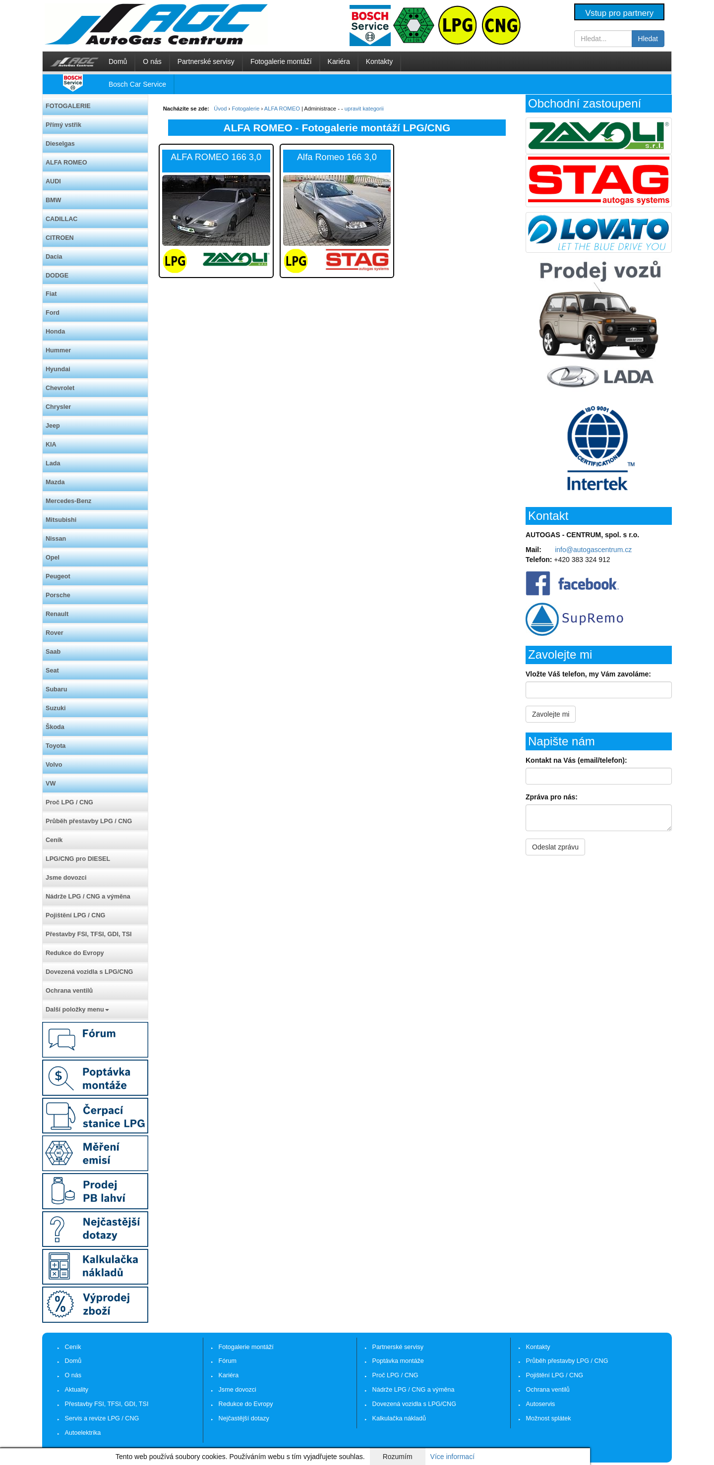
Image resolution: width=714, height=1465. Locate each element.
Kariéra (339, 61)
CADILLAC (61, 219)
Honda (55, 331)
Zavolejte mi (550, 714)
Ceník (54, 840)
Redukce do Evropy (75, 953)
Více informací (452, 1457)
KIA (51, 444)
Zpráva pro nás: (552, 797)
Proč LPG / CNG (69, 802)
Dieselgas (60, 143)
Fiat (51, 293)
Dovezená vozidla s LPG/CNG (89, 971)
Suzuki (56, 708)
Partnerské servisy (206, 61)
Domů (118, 61)
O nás (152, 61)
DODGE (57, 275)
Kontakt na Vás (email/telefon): (576, 760)
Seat (52, 670)
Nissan (56, 538)
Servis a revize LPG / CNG (102, 1418)
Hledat (648, 39)
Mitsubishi (61, 519)
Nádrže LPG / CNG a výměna (88, 896)
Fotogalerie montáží (281, 61)
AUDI (53, 181)
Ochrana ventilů (69, 990)
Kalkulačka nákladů (399, 1418)
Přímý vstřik (63, 124)
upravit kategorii (364, 109)
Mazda (55, 482)
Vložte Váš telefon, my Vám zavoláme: (588, 674)
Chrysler (58, 406)
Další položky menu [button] (77, 1009)
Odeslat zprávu (555, 847)
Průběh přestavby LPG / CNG (89, 821)
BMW (53, 200)
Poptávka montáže (398, 1360)
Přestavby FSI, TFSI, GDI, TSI (89, 934)
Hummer (58, 350)
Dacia (54, 256)
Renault (57, 614)
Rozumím (398, 1457)
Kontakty (379, 61)
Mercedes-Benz (68, 501)
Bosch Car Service (137, 84)
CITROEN (60, 237)
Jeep (53, 425)
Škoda (55, 727)
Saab (53, 651)
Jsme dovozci (66, 877)
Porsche (58, 595)
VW (51, 783)
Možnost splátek (548, 1418)
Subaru (56, 689)
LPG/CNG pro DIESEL (78, 858)
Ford (53, 312)
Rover (54, 632)
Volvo (54, 764)
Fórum (228, 1360)
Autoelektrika (83, 1432)
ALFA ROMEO (66, 162)
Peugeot (58, 576)
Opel (53, 557)
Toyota (55, 745)
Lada (53, 463)
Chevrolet (60, 388)
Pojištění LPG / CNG (75, 915)
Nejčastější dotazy (244, 1418)
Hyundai (58, 369)
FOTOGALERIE (68, 106)
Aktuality (77, 1389)
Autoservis (540, 1404)
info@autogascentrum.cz (593, 550)
